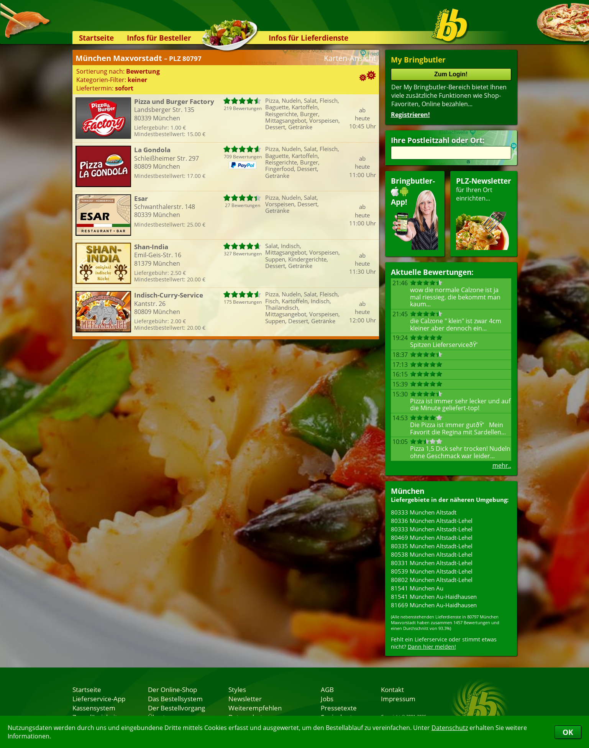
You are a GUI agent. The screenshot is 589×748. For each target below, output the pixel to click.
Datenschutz (449, 727)
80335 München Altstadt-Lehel (432, 546)
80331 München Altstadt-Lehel (432, 563)
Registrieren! (410, 114)
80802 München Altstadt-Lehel (432, 580)
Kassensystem (93, 707)
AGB (327, 689)
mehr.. (501, 465)
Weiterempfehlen (255, 707)
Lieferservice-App (98, 698)
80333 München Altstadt (423, 512)
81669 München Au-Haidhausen (434, 605)
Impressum (398, 698)
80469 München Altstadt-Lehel (432, 537)
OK (568, 732)
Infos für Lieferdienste (308, 38)
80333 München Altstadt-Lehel (432, 529)
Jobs (327, 698)
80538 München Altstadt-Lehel (432, 554)
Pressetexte (339, 707)
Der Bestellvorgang (176, 707)
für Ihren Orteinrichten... (483, 213)
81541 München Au (417, 588)
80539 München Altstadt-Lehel (432, 571)
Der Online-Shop (172, 689)
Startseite (96, 38)
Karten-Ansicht (350, 58)
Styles (237, 689)
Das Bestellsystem (175, 698)
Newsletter (245, 698)
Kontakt (392, 689)
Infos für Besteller (159, 38)
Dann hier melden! (432, 646)
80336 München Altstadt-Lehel (432, 520)
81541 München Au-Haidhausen (434, 596)
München (407, 491)
